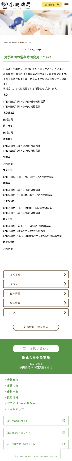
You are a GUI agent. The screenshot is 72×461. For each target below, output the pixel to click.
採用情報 (50, 4)
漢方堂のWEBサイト (36, 420)
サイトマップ (14, 409)
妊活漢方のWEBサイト (36, 432)
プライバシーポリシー (20, 403)
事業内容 (11, 385)
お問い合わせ (39, 348)
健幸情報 (15, 293)
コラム (14, 312)
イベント (15, 284)
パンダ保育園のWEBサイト (36, 444)
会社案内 (11, 380)
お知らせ (15, 274)
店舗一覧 (11, 391)
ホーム (6, 42)
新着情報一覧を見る (36, 327)
